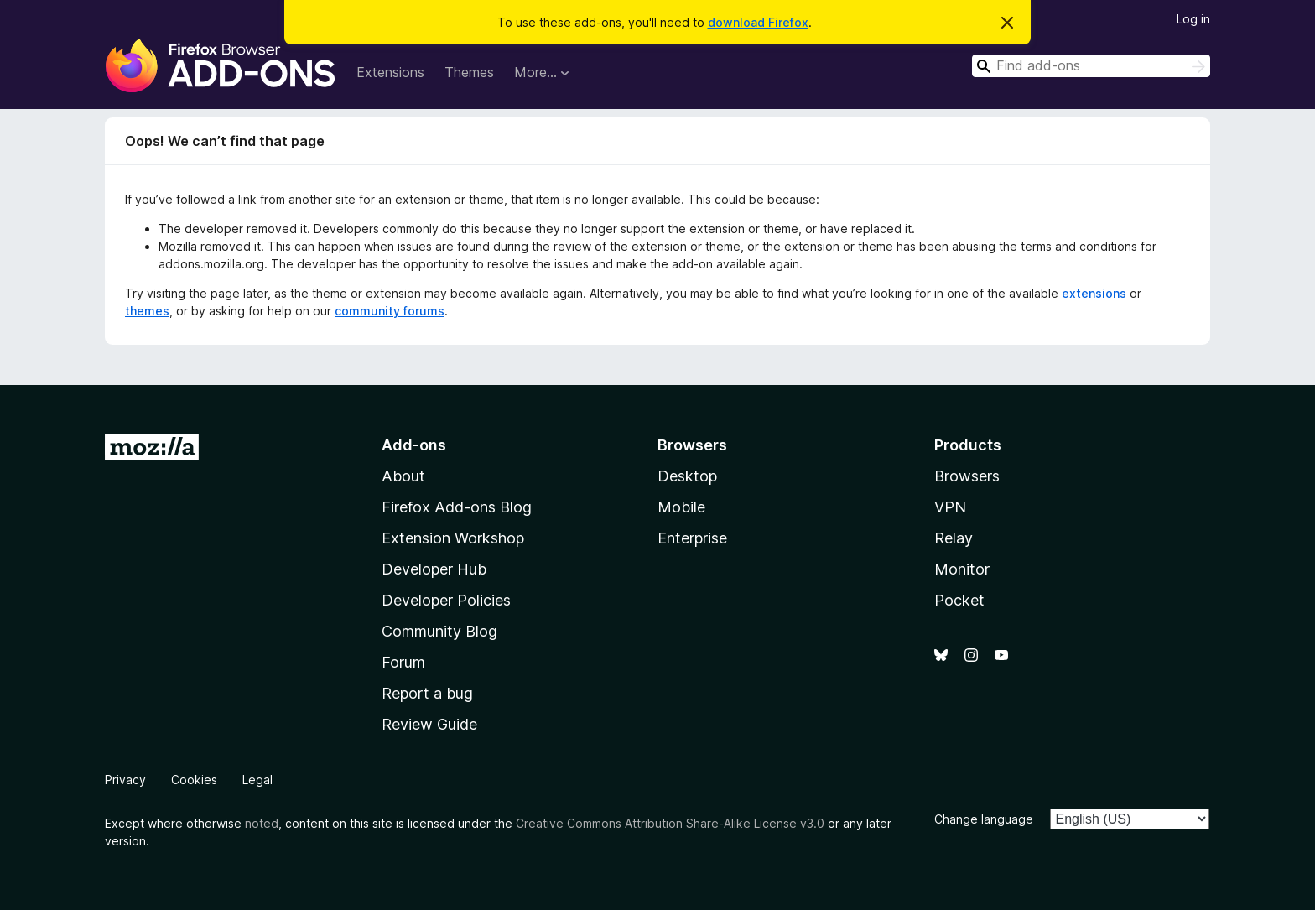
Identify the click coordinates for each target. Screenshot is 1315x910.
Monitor (962, 569)
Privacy (125, 779)
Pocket (959, 600)
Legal (257, 779)
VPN (950, 507)
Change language (983, 819)
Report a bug (427, 693)
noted (261, 823)
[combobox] (1091, 66)
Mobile (681, 507)
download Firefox (758, 22)
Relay (953, 538)
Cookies (194, 779)
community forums (389, 311)
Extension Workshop (453, 538)
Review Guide (429, 724)
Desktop (687, 476)
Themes (469, 72)
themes (147, 311)
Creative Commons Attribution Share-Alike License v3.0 (670, 823)
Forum (403, 662)
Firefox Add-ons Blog (457, 507)
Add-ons (414, 445)
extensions (1094, 293)
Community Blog (439, 631)
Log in (1193, 19)
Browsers (967, 476)
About (403, 476)
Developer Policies (446, 600)
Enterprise (692, 538)
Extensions (390, 72)
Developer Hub (434, 569)
